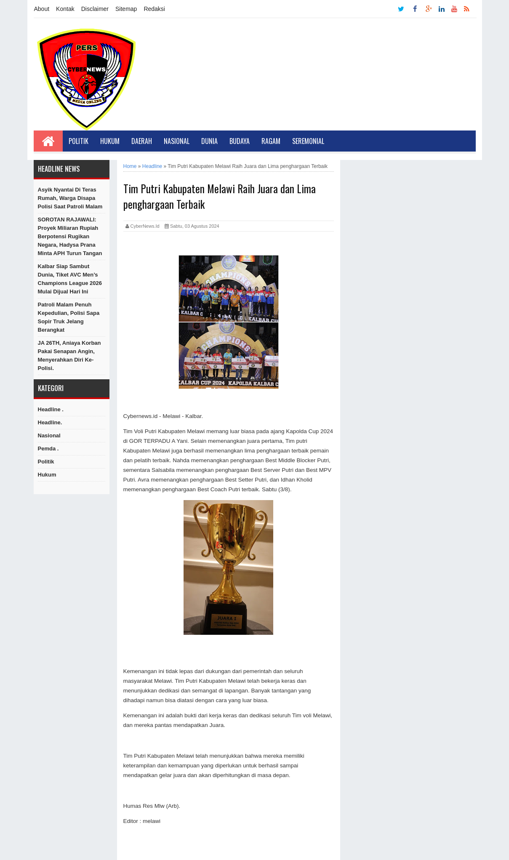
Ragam (270, 141)
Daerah (141, 141)
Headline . (51, 409)
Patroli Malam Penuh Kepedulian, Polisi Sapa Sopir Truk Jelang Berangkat (69, 317)
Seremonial (308, 141)
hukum (47, 474)
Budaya (239, 141)
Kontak (65, 8)
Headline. (50, 422)
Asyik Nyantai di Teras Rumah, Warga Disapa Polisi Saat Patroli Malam (70, 198)
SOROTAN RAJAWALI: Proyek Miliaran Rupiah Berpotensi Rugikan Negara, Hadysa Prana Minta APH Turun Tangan (70, 236)
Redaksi (154, 8)
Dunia (209, 141)
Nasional (176, 141)
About (42, 8)
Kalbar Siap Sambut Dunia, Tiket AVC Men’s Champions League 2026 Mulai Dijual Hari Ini (70, 279)
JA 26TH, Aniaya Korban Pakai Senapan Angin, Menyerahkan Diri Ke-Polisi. (69, 355)
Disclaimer (95, 8)
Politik (78, 141)
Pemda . (48, 448)
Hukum (110, 141)
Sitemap (126, 8)
